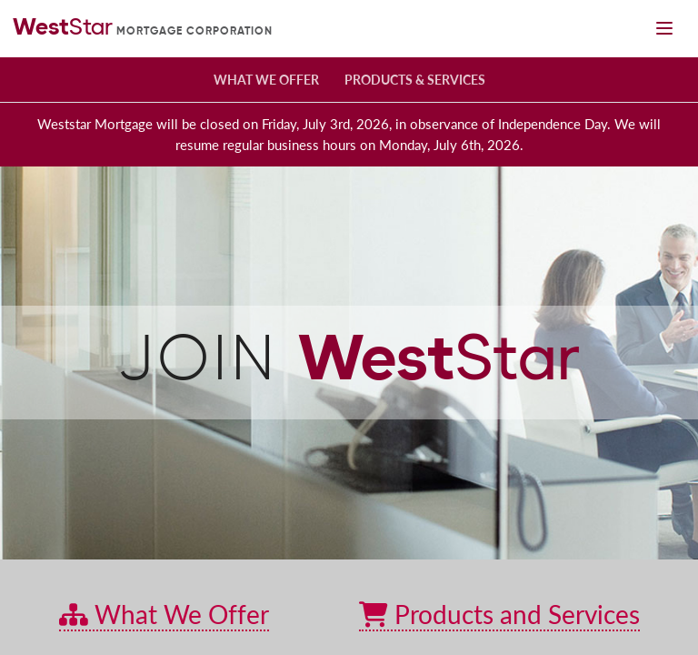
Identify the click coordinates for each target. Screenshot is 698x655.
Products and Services (499, 614)
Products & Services (414, 79)
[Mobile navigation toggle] (664, 28)
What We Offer (266, 79)
